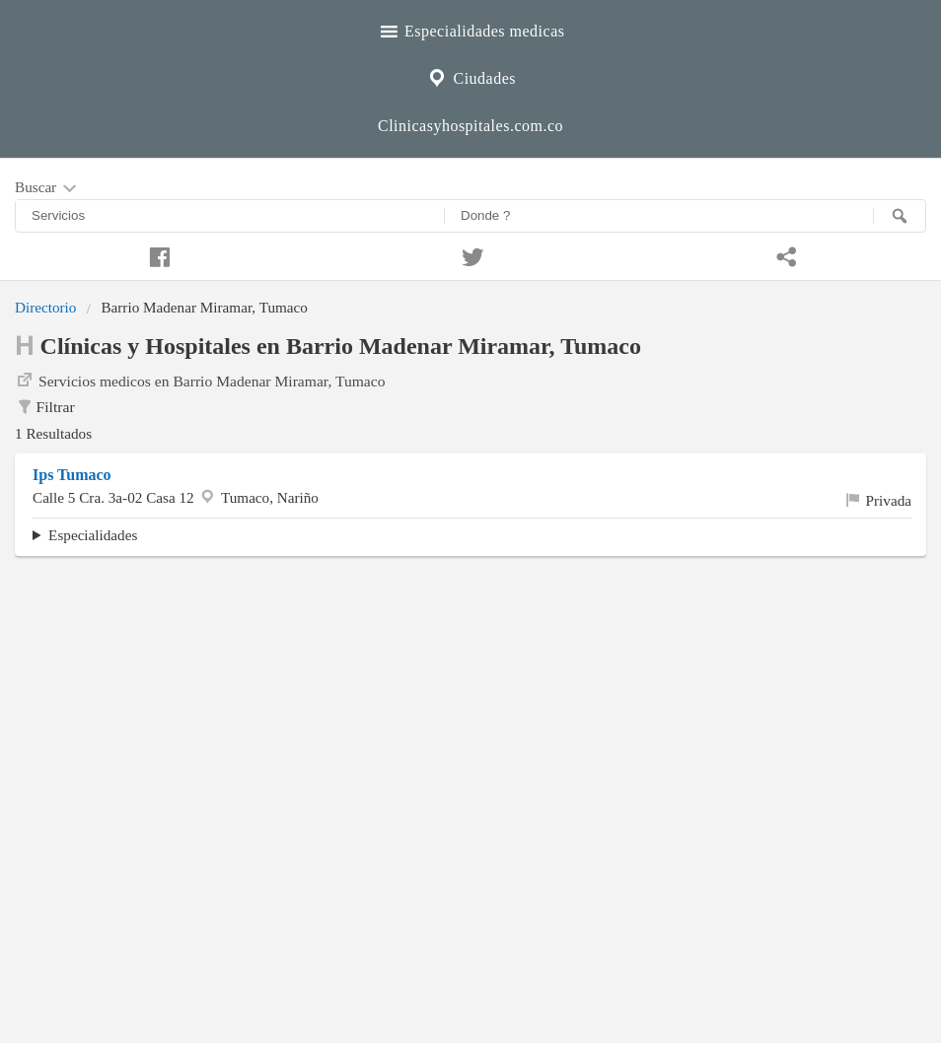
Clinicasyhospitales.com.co (470, 125)
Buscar (47, 188)
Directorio (45, 307)
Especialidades (92, 534)
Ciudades (470, 76)
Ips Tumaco (72, 474)
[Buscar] (899, 216)
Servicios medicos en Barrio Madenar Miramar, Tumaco (200, 379)
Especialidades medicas (471, 28)
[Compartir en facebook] (157, 254)
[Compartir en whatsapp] (784, 254)
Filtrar (45, 407)
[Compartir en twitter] (470, 254)
